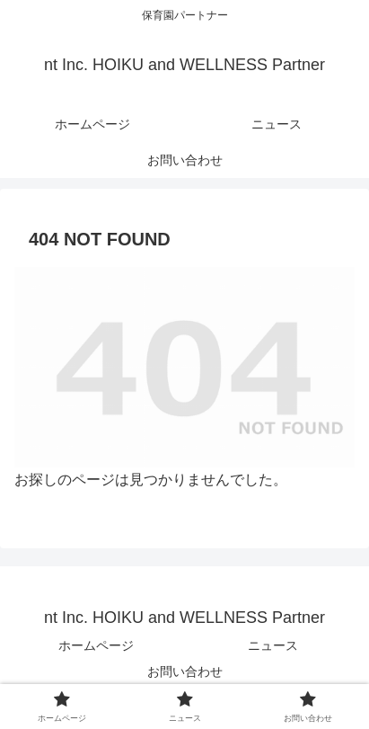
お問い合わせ (185, 671)
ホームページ (96, 645)
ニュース (273, 645)
